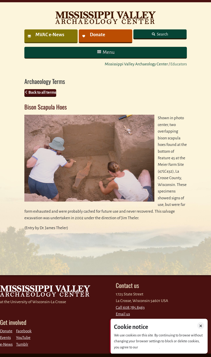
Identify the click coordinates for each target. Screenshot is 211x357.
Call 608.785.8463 (130, 307)
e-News (6, 344)
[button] (106, 52)
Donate (6, 331)
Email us (123, 314)
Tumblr (22, 344)
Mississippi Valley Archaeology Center (136, 64)
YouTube (23, 338)
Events (5, 338)
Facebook (24, 331)
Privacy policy (149, 347)
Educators (178, 64)
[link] (51, 36)
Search (162, 34)
